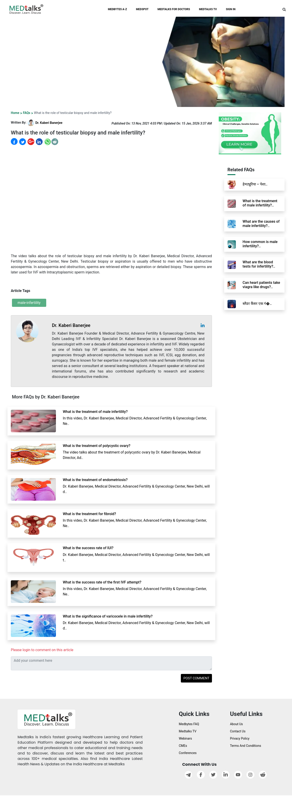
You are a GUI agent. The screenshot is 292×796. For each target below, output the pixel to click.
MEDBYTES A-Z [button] (117, 9)
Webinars (185, 738)
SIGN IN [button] (231, 9)
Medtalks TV (187, 731)
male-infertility (29, 303)
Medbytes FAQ (189, 724)
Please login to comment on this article (42, 650)
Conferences (188, 753)
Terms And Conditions (245, 745)
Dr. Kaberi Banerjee (48, 123)
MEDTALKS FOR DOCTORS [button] (174, 9)
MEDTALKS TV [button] (208, 9)
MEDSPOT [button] (142, 9)
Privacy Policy (239, 738)
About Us (236, 724)
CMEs (183, 745)
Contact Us (238, 731)
